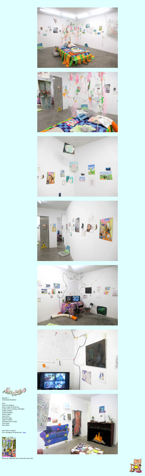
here (24, 432)
